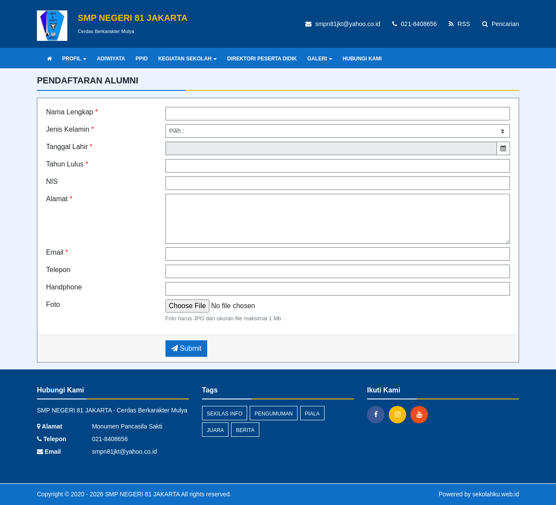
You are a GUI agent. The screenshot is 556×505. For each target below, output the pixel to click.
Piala (312, 414)
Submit (186, 348)
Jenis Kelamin (70, 129)
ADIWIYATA (111, 59)
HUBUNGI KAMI (362, 59)
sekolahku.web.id (496, 494)
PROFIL (74, 59)
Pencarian (500, 23)
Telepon (58, 269)
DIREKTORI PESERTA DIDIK (262, 59)
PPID (142, 59)
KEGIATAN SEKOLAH (187, 59)
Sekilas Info (224, 414)
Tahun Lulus (67, 164)
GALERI (319, 59)
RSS (459, 23)
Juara (215, 430)
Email (57, 252)
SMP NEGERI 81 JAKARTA (141, 494)
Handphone (64, 287)
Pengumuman (274, 414)
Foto (53, 304)
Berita (245, 430)
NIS (52, 181)
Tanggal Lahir (69, 146)
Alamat (59, 199)
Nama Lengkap (72, 112)
